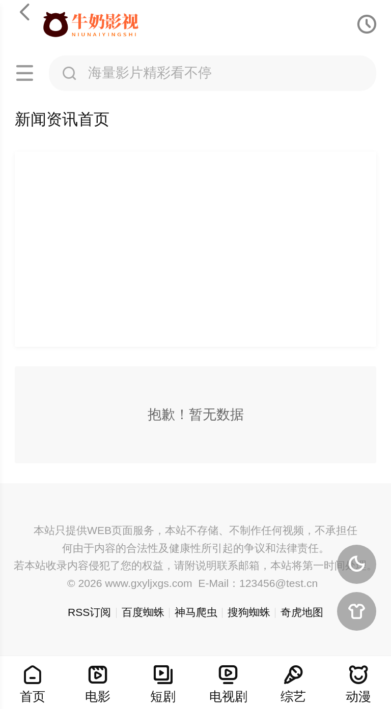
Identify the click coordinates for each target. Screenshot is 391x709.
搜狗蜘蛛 (249, 612)
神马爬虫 (196, 612)
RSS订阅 (89, 612)
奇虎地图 (302, 612)
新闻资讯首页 (62, 119)
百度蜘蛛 (143, 612)
